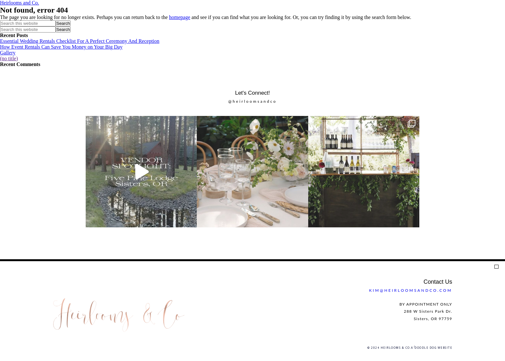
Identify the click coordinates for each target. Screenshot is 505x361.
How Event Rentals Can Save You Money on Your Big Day (61, 47)
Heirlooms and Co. (19, 2)
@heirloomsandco (252, 101)
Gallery (7, 52)
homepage (179, 17)
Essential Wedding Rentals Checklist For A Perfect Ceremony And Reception (79, 41)
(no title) (9, 58)
